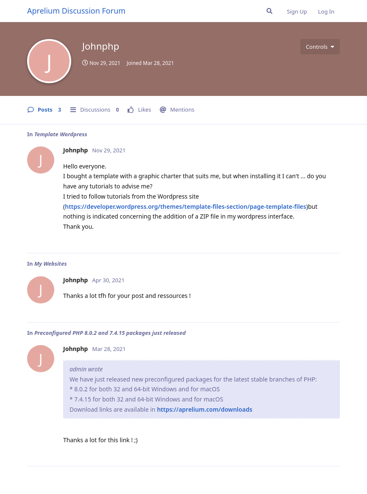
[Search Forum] (269, 11)
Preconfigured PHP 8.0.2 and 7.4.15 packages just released (110, 333)
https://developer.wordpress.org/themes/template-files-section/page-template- (179, 206)
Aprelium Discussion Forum (76, 11)
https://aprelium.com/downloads (204, 409)
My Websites (50, 263)
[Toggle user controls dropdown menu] (320, 46)
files (300, 206)
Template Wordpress (60, 134)
